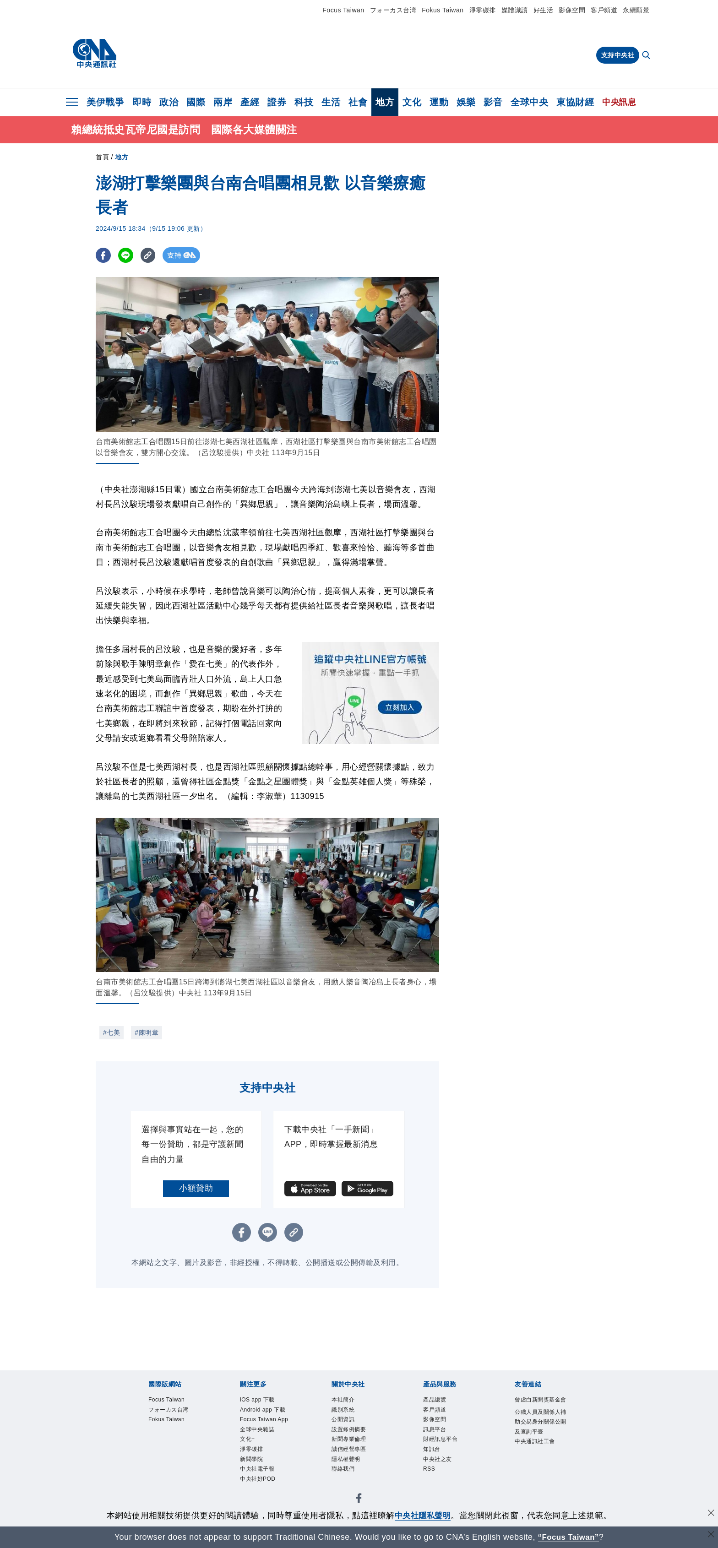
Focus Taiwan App (264, 1444)
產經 (249, 102)
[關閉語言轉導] (710, 1536)
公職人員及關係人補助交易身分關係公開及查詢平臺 (539, 1445)
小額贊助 (196, 1190)
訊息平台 (439, 1438)
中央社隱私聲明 (422, 1515)
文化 (412, 102)
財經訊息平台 (447, 1450)
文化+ (250, 1474)
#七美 (111, 1034)
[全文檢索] (647, 56)
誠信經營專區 (356, 1462)
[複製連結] (150, 257)
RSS (431, 1486)
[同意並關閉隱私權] (710, 1514)
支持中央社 (618, 55)
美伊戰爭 (105, 102)
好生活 (543, 10)
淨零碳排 (482, 10)
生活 (330, 102)
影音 (493, 102)
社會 (357, 102)
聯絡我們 (348, 1486)
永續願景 (636, 10)
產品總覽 (439, 1402)
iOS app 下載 (264, 1402)
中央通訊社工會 (539, 1480)
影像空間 (572, 10)
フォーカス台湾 (393, 10)
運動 (439, 102)
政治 (168, 102)
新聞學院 (256, 1498)
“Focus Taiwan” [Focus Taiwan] (568, 1537)
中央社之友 (443, 1474)
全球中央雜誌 (264, 1462)
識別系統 (348, 1414)
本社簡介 (348, 1402)
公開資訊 (348, 1426)
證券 (276, 102)
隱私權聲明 (352, 1474)
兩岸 (222, 102)
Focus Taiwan (343, 10)
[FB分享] (104, 257)
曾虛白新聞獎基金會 (539, 1408)
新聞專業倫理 (356, 1450)
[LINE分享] (127, 257)
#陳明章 (146, 1034)
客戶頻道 (604, 10)
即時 (141, 102)
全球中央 (529, 102)
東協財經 (575, 102)
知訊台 (435, 1462)
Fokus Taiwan (442, 10)
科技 (303, 102)
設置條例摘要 (356, 1438)
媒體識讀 (514, 10)
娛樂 (466, 102)
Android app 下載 (267, 1420)
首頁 (102, 159)
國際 (195, 102)
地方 (384, 102)
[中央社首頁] (94, 53)
